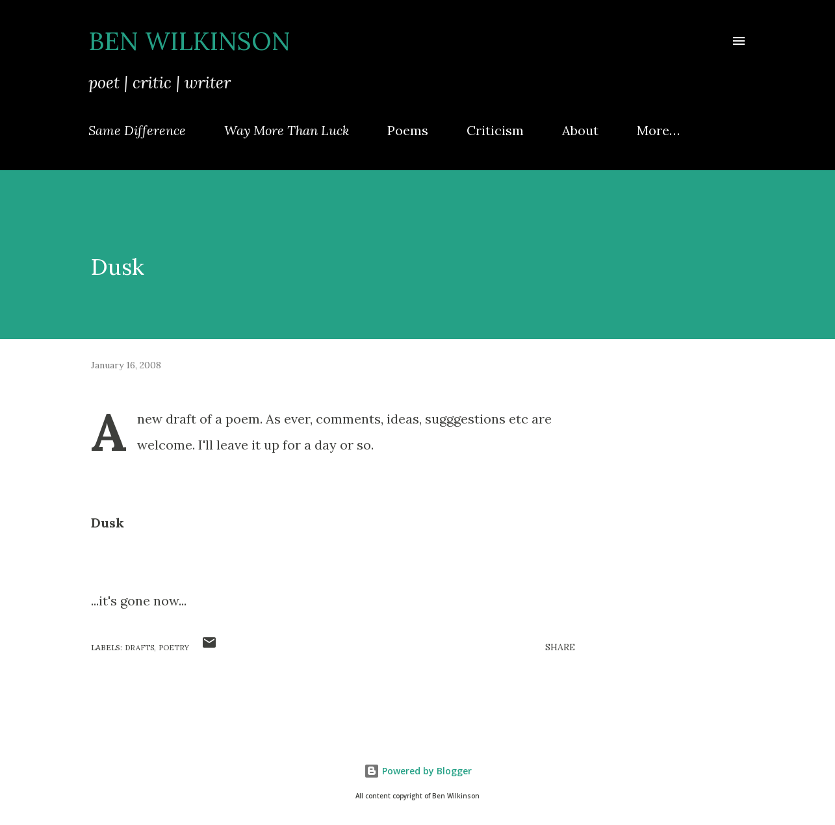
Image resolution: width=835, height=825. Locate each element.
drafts (139, 647)
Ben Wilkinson (189, 41)
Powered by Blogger (418, 771)
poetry (174, 647)
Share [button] (560, 647)
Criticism (495, 130)
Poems (407, 130)
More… (658, 130)
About (580, 130)
